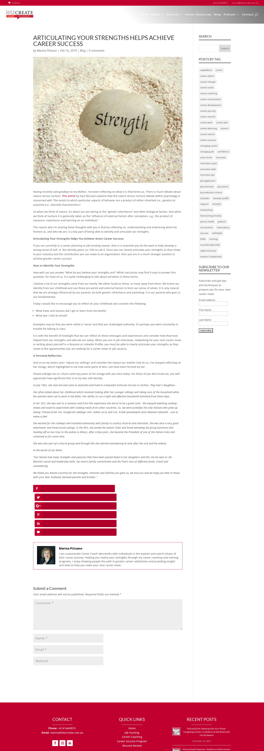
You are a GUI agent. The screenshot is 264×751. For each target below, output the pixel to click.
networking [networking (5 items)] (206, 209)
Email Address (207, 300)
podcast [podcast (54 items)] (222, 221)
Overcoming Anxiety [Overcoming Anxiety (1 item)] (210, 215)
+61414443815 (67, 684)
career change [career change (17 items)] (207, 81)
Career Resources (198, 15)
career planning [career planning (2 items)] (208, 128)
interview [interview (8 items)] (221, 157)
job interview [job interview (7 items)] (207, 186)
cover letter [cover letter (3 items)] (206, 157)
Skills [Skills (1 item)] (203, 239)
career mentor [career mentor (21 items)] (207, 116)
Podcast (230, 15)
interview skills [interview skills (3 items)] (208, 169)
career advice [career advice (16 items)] (207, 75)
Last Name (205, 319)
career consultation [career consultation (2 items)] (210, 99)
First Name (205, 309)
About (155, 15)
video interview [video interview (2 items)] (208, 250)
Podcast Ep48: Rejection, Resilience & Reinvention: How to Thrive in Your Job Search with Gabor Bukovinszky (206, 708)
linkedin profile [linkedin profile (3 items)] (221, 198)
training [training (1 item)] (213, 239)
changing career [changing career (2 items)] (208, 145)
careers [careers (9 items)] (224, 128)
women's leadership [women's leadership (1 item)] (210, 256)
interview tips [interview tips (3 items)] (207, 174)
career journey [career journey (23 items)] (208, 110)
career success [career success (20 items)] (208, 140)
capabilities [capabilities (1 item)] (206, 70)
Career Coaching (132, 693)
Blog (217, 15)
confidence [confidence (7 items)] (223, 151)
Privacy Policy (123, 746)
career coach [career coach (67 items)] (207, 87)
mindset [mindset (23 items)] (216, 204)
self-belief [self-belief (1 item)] (217, 233)
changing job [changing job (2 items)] (207, 151)
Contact (248, 15)
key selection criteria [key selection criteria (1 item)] (211, 192)
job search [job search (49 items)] (222, 186)
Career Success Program (132, 697)
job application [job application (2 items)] (207, 180)
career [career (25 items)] (219, 70)
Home (144, 15)
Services (172, 15)
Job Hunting (132, 689)
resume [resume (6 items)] (204, 233)
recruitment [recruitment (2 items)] (206, 227)
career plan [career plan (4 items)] (222, 122)
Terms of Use (144, 746)
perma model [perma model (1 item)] (207, 221)
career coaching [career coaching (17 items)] (208, 93)
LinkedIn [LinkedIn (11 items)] (204, 198)
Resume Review (132, 702)
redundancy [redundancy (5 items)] (223, 227)
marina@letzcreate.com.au (66, 689)
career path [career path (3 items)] (206, 122)
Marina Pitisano (47, 51)
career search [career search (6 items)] (207, 134)
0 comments (96, 51)
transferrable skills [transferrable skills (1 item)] (210, 244)
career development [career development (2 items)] (210, 105)
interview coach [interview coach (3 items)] (208, 163)
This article (68, 196)
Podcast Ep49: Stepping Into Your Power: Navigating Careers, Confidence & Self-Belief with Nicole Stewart (206, 688)
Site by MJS (163, 746)
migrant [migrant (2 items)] (204, 204)
